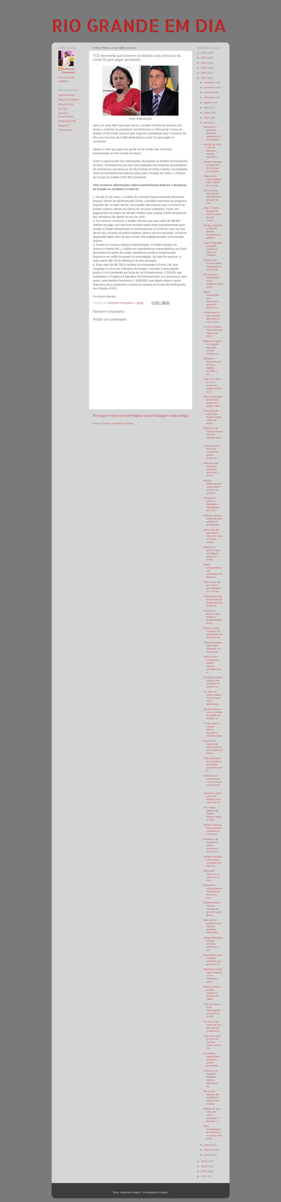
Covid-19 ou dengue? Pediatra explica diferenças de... (210, 1078)
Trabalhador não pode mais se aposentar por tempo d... (212, 601)
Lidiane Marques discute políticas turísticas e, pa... (212, 943)
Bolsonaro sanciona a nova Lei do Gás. (211, 875)
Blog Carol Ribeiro (68, 99)
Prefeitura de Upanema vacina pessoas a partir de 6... (211, 845)
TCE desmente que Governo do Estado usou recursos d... (212, 764)
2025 (204, 57)
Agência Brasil (66, 95)
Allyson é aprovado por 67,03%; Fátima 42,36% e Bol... (212, 366)
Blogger (163, 1192)
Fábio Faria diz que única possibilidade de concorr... (212, 587)
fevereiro (209, 1149)
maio (207, 117)
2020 (204, 1161)
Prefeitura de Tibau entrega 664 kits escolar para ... (212, 434)
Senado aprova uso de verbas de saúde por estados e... (212, 714)
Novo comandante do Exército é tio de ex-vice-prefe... (212, 1132)
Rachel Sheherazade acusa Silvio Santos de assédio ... (212, 487)
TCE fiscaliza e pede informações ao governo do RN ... (212, 1010)
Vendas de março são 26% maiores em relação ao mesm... (213, 747)
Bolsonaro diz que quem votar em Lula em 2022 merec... (212, 536)
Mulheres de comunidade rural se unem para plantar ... (212, 782)
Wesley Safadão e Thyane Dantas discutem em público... (212, 231)
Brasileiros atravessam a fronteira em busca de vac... (212, 891)
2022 (204, 72)
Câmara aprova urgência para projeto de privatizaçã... (212, 520)
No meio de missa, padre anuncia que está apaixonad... (212, 698)
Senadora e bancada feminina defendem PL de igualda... (212, 133)
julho (207, 107)
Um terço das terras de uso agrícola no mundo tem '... (212, 1026)
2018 (204, 1171)
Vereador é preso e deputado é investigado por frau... (211, 504)
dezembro (210, 82)
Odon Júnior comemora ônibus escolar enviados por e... (212, 664)
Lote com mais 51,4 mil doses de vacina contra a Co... (212, 385)
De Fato (63, 108)
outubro (209, 92)
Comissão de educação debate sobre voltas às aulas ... (212, 417)
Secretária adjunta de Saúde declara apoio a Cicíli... (212, 813)
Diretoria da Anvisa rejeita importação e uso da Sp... (212, 265)
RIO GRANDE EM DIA (139, 25)
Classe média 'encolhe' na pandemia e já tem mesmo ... (213, 633)
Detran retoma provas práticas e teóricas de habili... (211, 993)
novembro (210, 87)
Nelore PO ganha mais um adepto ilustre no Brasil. (211, 553)
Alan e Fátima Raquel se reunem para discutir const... (212, 214)
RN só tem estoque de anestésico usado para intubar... (211, 1097)
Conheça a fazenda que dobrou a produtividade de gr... (212, 617)
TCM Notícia (65, 130)
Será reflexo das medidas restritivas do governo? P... (212, 960)
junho (207, 112)
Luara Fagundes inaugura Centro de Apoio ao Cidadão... (212, 249)
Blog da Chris (66, 104)
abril (207, 122)
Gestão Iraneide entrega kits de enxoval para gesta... (212, 166)
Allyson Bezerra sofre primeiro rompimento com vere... (212, 829)
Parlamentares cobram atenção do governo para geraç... (212, 908)
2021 (204, 78)
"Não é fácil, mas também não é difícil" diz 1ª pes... (212, 181)
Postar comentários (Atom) (118, 423)
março (208, 1144)
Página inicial (141, 416)
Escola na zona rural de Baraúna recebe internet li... (212, 150)
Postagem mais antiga (170, 416)
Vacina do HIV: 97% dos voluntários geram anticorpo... (211, 452)
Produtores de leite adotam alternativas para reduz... (212, 317)
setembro (210, 97)
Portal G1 (63, 125)
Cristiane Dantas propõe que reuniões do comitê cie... (212, 682)
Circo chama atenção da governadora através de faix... (212, 196)
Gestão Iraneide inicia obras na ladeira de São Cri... (212, 861)
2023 (204, 67)
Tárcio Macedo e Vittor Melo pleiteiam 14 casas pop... (213, 647)
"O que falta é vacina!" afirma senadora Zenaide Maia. (213, 729)
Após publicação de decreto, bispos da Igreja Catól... (212, 401)
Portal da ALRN (67, 121)
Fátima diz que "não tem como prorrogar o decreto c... (211, 1115)
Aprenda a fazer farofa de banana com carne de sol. (212, 798)
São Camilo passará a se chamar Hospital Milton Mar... (212, 926)
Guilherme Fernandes (68, 71)
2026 (204, 52)
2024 (204, 62)
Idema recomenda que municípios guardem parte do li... (211, 300)
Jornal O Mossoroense (66, 115)
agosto (208, 102)
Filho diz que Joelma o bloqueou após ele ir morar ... (210, 469)
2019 (204, 1166)
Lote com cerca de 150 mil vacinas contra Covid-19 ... (212, 1042)
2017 (204, 1176)
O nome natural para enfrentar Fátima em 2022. (212, 331)
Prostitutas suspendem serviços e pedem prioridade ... (212, 1059)
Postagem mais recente (112, 416)
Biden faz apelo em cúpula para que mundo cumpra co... (212, 347)
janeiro (208, 1154)
